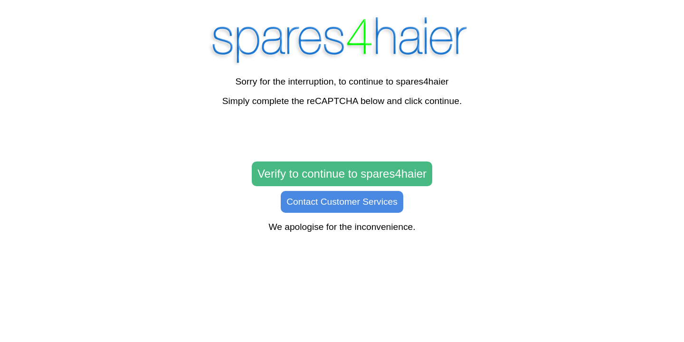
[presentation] (342, 134)
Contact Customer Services (342, 202)
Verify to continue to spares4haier (342, 173)
